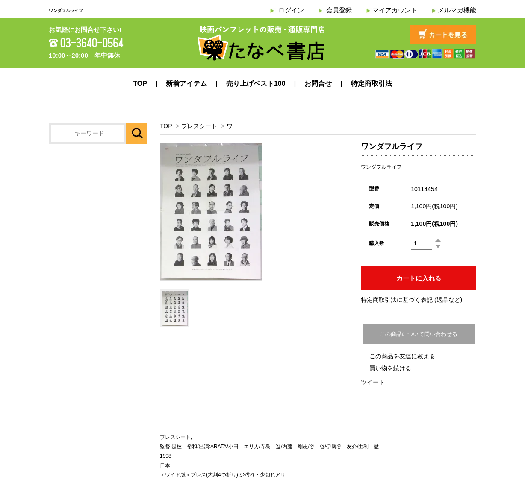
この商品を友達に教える (402, 356)
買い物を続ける (390, 368)
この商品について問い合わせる (418, 334)
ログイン (291, 10)
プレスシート (199, 126)
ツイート (373, 382)
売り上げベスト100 (256, 83)
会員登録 (339, 10)
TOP (140, 83)
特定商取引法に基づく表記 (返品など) (411, 299)
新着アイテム (186, 83)
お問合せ (318, 83)
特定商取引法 (371, 83)
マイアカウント (394, 10)
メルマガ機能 (457, 10)
